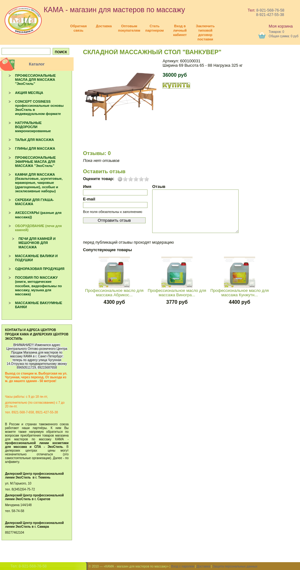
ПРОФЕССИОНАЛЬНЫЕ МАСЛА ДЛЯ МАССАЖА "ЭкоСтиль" (35, 80)
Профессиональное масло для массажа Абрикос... (114, 292)
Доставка (203, 566)
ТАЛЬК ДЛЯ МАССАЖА (34, 140)
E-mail (89, 199)
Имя (87, 186)
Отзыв (158, 186)
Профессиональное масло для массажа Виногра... (177, 292)
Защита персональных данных (235, 566)
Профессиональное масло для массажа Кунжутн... (239, 292)
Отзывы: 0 (97, 153)
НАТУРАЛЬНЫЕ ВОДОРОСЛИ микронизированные (33, 127)
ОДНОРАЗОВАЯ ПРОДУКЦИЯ (40, 269)
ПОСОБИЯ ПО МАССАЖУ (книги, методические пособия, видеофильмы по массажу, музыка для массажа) (38, 286)
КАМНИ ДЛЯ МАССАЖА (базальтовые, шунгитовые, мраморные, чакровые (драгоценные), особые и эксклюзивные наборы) (39, 183)
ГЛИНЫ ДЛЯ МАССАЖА (35, 148)
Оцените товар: (98, 179)
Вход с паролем (182, 566)
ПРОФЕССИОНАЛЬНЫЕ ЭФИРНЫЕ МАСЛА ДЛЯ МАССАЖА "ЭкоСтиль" (35, 162)
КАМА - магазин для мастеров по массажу (95, 10)
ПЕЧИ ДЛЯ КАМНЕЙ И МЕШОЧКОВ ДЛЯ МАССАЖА (36, 243)
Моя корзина (281, 26)
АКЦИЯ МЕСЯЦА (29, 93)
